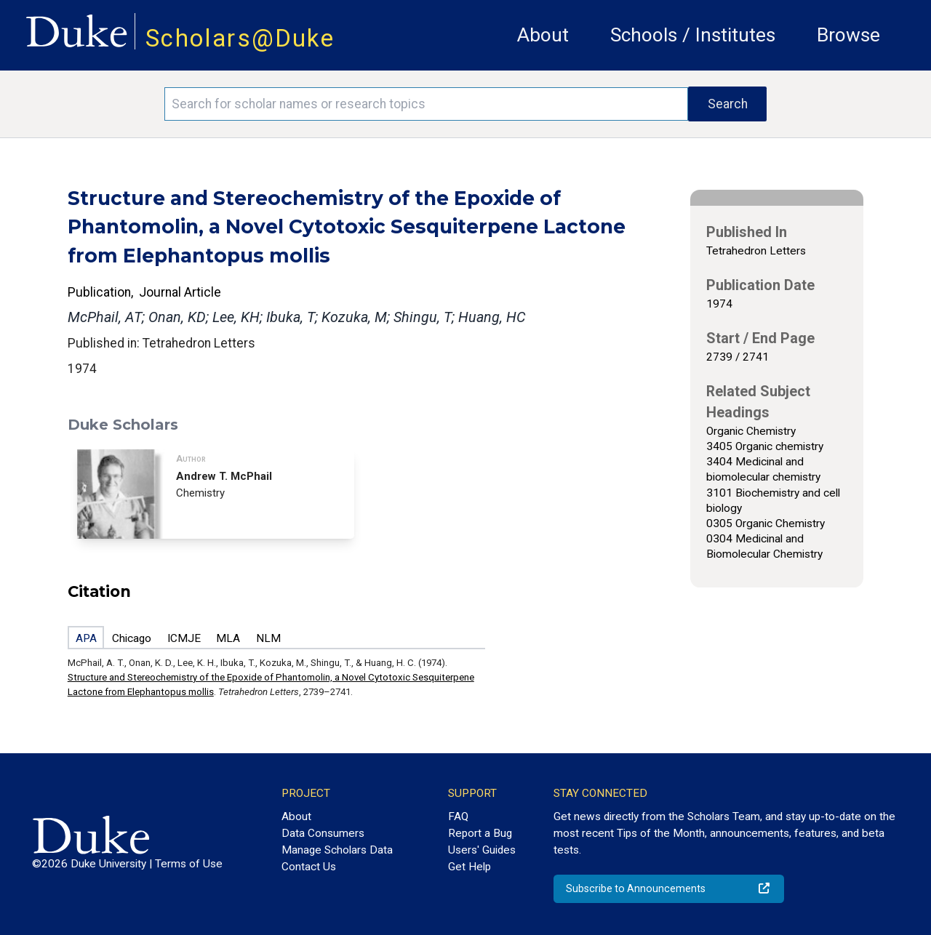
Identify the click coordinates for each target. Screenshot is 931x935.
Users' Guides (482, 849)
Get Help (469, 866)
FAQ (458, 816)
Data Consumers (322, 833)
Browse (848, 35)
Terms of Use (189, 863)
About (543, 35)
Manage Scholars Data (337, 849)
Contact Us (308, 866)
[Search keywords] (426, 104)
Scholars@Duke (240, 38)
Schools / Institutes (692, 35)
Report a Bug (480, 833)
